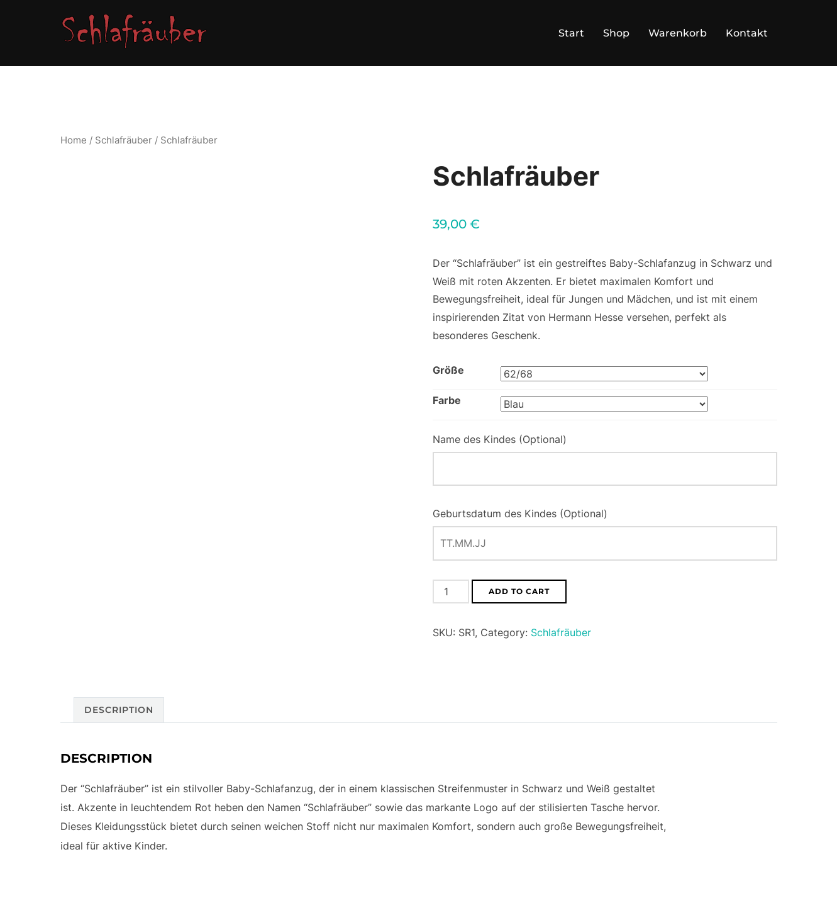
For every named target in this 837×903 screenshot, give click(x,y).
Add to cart (519, 591)
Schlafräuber (123, 140)
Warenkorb (677, 33)
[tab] (119, 710)
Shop (616, 33)
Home (73, 140)
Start (571, 33)
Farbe (447, 400)
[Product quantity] (451, 591)
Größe (448, 370)
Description (118, 709)
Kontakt (747, 33)
